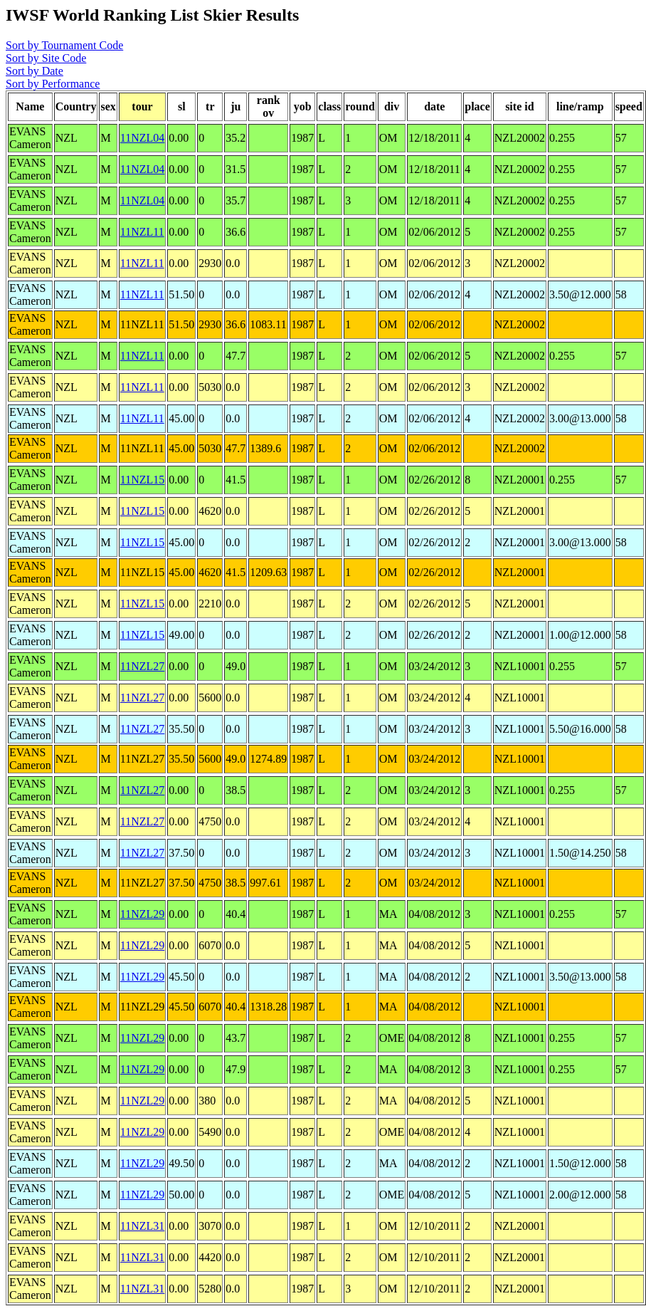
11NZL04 (142, 138)
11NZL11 (142, 232)
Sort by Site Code (46, 58)
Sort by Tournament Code (64, 45)
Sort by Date (34, 71)
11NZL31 (142, 1226)
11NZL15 (142, 480)
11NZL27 (142, 666)
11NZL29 (142, 914)
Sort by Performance (53, 84)
